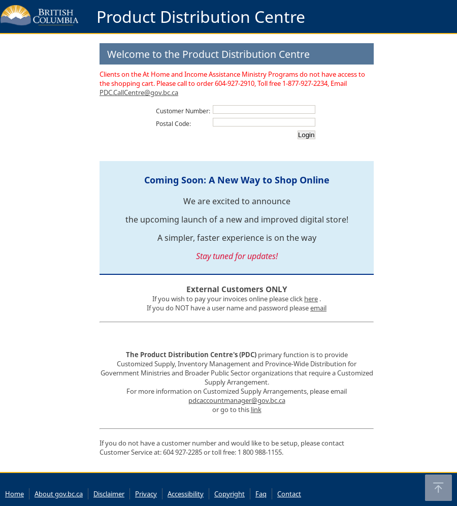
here (311, 298)
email (318, 307)
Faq (261, 493)
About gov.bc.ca (59, 493)
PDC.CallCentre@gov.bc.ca (139, 92)
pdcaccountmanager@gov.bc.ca (236, 400)
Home (14, 493)
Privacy (146, 493)
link (256, 409)
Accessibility (186, 493)
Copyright (229, 493)
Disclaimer (108, 493)
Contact (289, 493)
